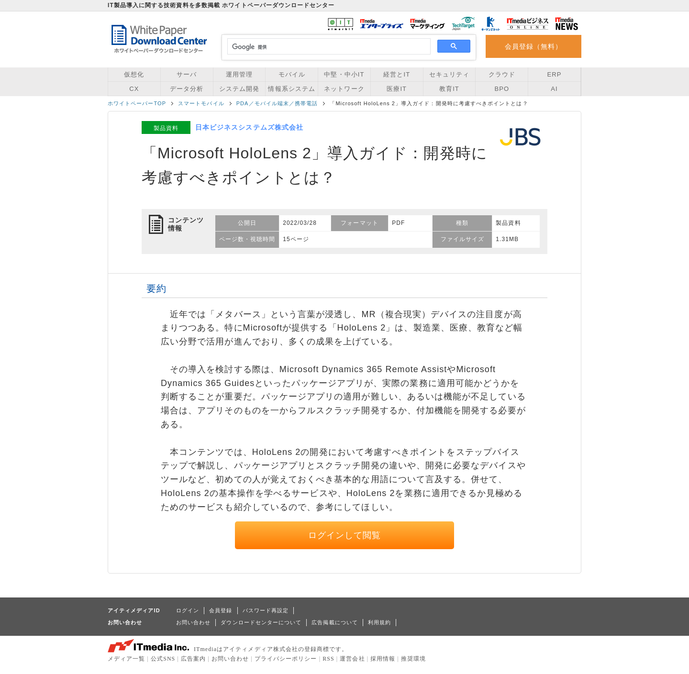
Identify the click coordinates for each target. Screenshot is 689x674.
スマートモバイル (201, 103)
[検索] (327, 47)
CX (134, 88)
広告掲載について (334, 622)
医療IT (397, 88)
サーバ (187, 74)
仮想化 (134, 74)
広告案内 (193, 658)
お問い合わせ (193, 622)
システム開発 (239, 88)
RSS (328, 658)
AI (554, 88)
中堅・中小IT (344, 74)
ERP (554, 74)
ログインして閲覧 (344, 535)
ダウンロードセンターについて (261, 622)
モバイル (291, 74)
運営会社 (352, 658)
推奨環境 (413, 658)
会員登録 (220, 610)
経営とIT (396, 74)
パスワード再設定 (266, 610)
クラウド (502, 74)
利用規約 (379, 622)
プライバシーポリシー (286, 658)
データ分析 (186, 88)
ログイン (187, 610)
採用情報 (382, 658)
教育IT (449, 88)
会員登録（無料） (534, 46)
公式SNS (163, 658)
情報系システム (291, 88)
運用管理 (239, 74)
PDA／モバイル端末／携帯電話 (277, 103)
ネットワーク (344, 88)
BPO (501, 88)
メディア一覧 (126, 658)
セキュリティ (449, 74)
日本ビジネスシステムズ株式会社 (249, 127)
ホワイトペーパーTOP (137, 103)
